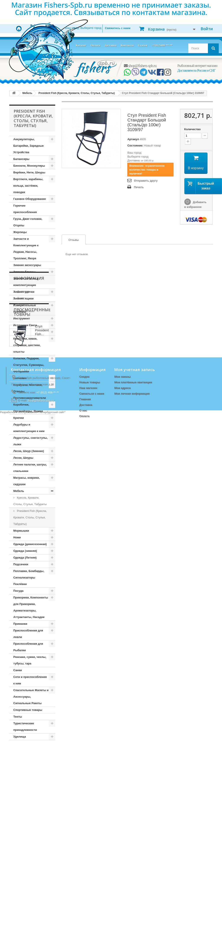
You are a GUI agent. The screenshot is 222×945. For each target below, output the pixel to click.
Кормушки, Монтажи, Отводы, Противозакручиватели (29, 391)
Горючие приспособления (25, 209)
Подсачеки (20, 564)
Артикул (133, 139)
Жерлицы (20, 232)
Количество (192, 129)
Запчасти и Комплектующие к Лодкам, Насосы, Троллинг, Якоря (26, 248)
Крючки (18, 417)
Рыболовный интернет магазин (197, 65)
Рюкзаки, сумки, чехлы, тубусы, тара (29, 660)
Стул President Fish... (42, 821)
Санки (17, 670)
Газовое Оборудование (29, 199)
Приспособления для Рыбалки (28, 647)
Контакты (127, 45)
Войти (207, 28)
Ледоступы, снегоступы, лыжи (30, 441)
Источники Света (25, 325)
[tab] (74, 239)
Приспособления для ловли (28, 634)
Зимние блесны (24, 271)
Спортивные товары (27, 710)
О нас (20, 771)
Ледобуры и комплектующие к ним (29, 428)
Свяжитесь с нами (117, 28)
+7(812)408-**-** (162, 45)
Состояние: (135, 145)
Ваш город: (83, 28)
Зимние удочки (23, 291)
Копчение (20, 378)
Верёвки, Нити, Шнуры (29, 172)
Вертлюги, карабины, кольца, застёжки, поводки (28, 185)
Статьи (142, 45)
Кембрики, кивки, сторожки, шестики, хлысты (27, 345)
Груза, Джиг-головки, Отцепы (27, 222)
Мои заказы (122, 874)
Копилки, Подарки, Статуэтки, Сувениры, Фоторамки (28, 365)
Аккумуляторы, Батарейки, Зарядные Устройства (28, 146)
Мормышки (21, 530)
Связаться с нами (91, 891)
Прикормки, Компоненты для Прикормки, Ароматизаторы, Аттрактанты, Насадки (30, 607)
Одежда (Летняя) (25, 557)
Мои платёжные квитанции (133, 879)
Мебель (18, 491)
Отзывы (70, 240)
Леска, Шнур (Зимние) (28, 451)
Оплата (95, 45)
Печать (139, 187)
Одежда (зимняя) (25, 550)
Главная (85, 896)
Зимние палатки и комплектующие (25, 282)
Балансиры (21, 159)
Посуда (18, 590)
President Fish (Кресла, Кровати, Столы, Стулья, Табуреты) (30, 517)
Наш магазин (25, 784)
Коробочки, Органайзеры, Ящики (28, 408)
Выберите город (137, 156)
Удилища (19, 736)
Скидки (84, 874)
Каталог (81, 45)
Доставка (110, 45)
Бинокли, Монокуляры (29, 165)
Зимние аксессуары (27, 265)
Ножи (17, 537)
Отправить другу (145, 180)
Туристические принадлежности (25, 726)
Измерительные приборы (24, 308)
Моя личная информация (131, 891)
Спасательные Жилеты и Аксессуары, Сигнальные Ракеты (31, 697)
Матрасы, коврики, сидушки (26, 481)
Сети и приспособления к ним (30, 680)
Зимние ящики (23, 298)
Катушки (19, 332)
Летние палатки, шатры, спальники (30, 468)
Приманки (20, 623)
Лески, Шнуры (23, 457)
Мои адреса (122, 885)
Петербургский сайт (52, 943)
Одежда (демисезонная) (30, 544)
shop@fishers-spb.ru (140, 66)
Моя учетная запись (134, 867)
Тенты (17, 716)
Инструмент (21, 318)
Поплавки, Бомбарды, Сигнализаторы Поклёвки (28, 577)
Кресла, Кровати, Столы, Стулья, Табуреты (30, 501)
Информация (29, 753)
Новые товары (89, 879)
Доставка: (133, 160)
